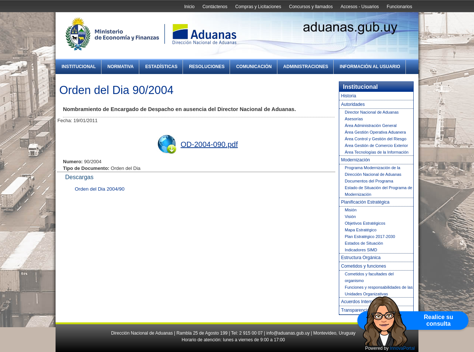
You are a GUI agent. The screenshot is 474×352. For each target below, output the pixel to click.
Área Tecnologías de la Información (376, 152)
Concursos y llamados (311, 6)
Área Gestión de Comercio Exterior (376, 145)
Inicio (189, 6)
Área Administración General (371, 125)
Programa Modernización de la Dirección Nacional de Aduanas (373, 171)
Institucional (78, 66)
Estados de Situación (364, 243)
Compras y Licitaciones (258, 6)
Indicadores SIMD (361, 250)
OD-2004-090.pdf (209, 144)
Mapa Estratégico (361, 230)
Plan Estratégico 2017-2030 (370, 236)
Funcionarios (399, 6)
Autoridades (353, 104)
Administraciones (305, 66)
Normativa (120, 66)
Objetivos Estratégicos (365, 223)
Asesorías (354, 119)
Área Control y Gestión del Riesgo (375, 139)
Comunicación (254, 66)
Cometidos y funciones (363, 266)
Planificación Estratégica (365, 202)
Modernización (355, 159)
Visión (350, 216)
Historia (348, 95)
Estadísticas (161, 66)
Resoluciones (206, 66)
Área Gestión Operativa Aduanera (375, 132)
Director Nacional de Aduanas (372, 112)
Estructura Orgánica (361, 257)
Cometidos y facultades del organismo (369, 277)
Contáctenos (215, 6)
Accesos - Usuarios (360, 6)
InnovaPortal (402, 348)
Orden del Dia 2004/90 (99, 189)
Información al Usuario (370, 66)
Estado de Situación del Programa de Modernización (378, 191)
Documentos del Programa (369, 181)
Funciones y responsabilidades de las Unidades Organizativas (379, 290)
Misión (351, 210)
